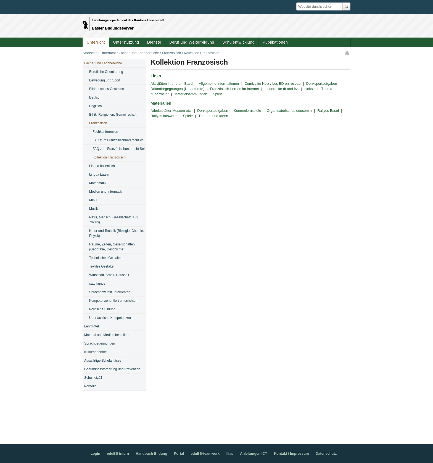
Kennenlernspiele (247, 111)
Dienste (154, 42)
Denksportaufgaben (321, 83)
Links (156, 76)
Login (95, 453)
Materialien (161, 103)
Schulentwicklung (238, 42)
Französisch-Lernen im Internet (234, 89)
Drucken (347, 53)
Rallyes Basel (328, 111)
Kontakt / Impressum (291, 453)
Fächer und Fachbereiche (139, 53)
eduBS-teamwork (205, 453)
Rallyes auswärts (164, 116)
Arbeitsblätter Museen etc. (171, 111)
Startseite (90, 53)
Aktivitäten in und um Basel (172, 83)
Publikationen (275, 42)
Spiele (218, 94)
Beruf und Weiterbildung (191, 42)
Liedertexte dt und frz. (282, 89)
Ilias (229, 453)
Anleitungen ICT (253, 453)
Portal (179, 453)
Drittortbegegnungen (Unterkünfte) (177, 89)
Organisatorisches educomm (289, 111)
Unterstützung (126, 42)
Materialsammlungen (191, 94)
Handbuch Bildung (151, 453)
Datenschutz (326, 453)
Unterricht (96, 42)
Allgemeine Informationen (219, 83)
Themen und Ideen (213, 116)
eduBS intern (118, 453)
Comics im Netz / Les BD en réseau (273, 83)
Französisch (171, 53)
